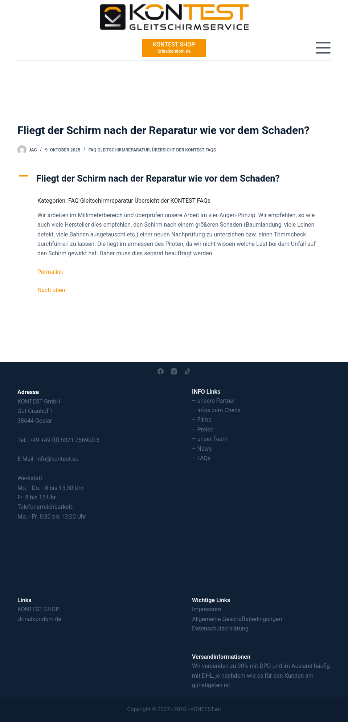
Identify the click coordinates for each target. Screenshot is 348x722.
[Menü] (323, 47)
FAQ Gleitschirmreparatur (119, 150)
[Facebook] (160, 371)
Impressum (206, 609)
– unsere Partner (213, 400)
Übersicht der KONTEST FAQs (184, 150)
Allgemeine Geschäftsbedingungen (237, 619)
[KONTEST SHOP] (174, 48)
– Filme (202, 419)
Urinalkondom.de (39, 619)
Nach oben (51, 290)
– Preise (202, 429)
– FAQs (201, 458)
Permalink (50, 271)
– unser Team (210, 438)
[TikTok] (187, 371)
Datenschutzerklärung (220, 628)
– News (202, 448)
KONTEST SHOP (38, 609)
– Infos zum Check (216, 410)
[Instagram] (174, 371)
